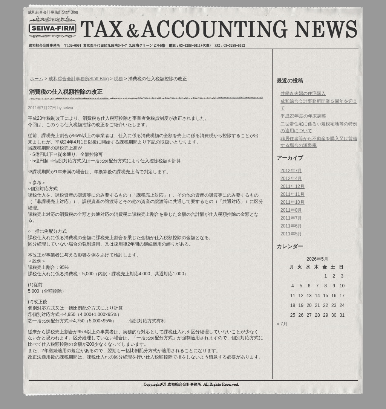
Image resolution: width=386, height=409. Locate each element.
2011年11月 (292, 194)
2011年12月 (292, 186)
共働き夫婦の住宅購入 (303, 93)
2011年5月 (291, 234)
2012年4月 (291, 178)
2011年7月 (291, 218)
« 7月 (282, 324)
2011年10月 (292, 202)
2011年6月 (291, 226)
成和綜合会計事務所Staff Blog (53, 12)
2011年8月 (291, 210)
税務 (118, 78)
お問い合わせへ (324, 32)
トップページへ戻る (52, 32)
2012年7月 (291, 170)
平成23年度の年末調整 (303, 116)
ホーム (36, 78)
